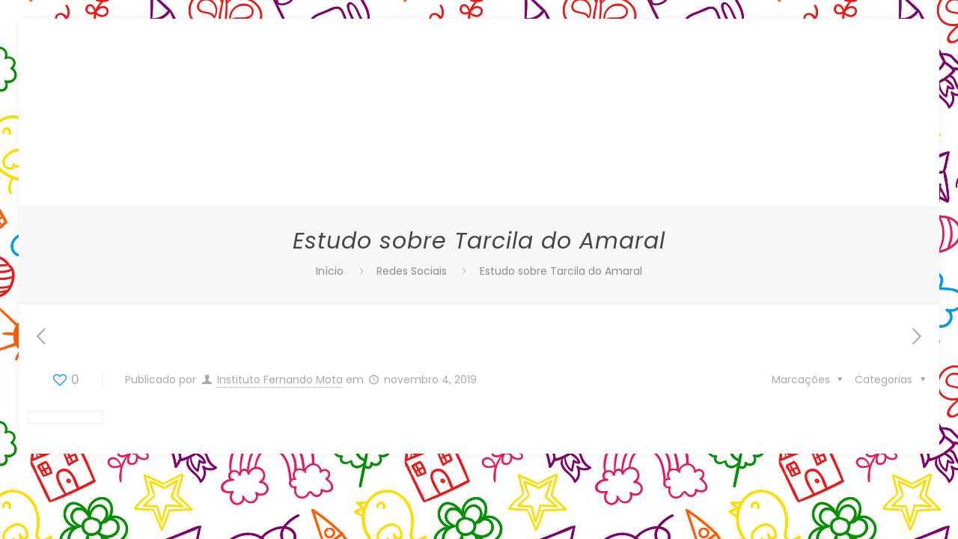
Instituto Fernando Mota (280, 379)
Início (330, 271)
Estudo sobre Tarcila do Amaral (561, 271)
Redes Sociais (411, 271)
